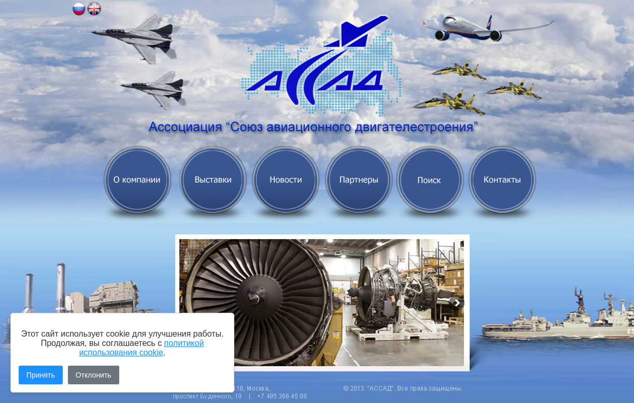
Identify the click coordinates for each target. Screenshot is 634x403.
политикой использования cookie (141, 348)
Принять (40, 375)
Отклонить (93, 375)
